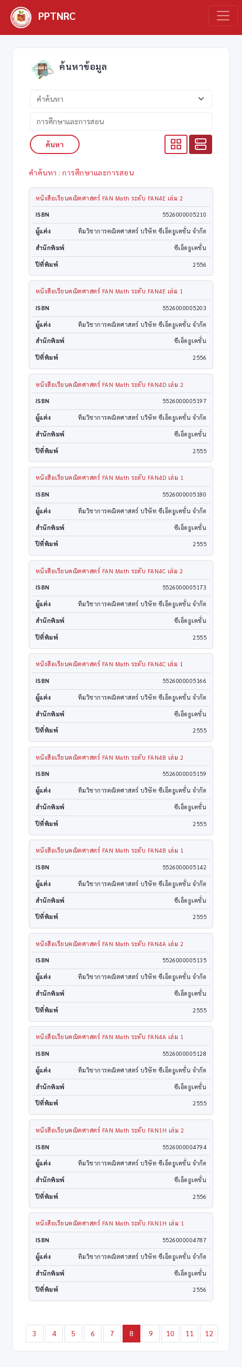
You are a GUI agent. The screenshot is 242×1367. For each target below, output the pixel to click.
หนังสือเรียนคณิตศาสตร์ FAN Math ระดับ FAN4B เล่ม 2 (110, 757)
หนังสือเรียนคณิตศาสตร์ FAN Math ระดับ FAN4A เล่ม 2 (110, 944)
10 (170, 1333)
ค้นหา (55, 144)
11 (189, 1333)
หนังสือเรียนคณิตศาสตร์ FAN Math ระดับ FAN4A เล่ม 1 (110, 1037)
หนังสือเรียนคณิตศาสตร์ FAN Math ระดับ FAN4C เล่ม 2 (109, 571)
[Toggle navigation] (223, 15)
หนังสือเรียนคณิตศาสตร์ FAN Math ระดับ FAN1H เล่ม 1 (110, 1223)
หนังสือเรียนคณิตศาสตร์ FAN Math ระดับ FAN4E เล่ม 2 (109, 198)
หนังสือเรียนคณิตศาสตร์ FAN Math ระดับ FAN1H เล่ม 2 (110, 1130)
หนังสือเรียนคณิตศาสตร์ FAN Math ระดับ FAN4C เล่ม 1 (109, 664)
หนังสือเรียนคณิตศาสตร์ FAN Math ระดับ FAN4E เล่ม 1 (109, 291)
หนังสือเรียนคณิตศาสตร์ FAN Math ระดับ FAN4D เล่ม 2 (110, 384)
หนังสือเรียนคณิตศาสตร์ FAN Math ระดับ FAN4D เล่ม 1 (110, 477)
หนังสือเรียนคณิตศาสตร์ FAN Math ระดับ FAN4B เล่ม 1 (110, 850)
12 (209, 1333)
